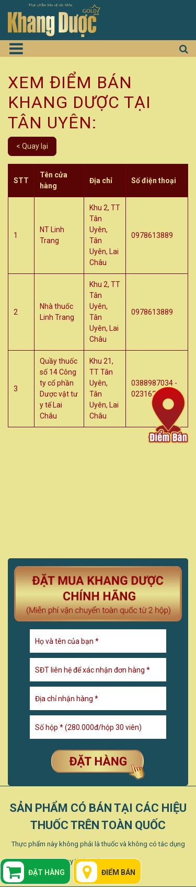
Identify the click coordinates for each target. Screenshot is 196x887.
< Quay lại (32, 146)
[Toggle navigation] (20, 48)
